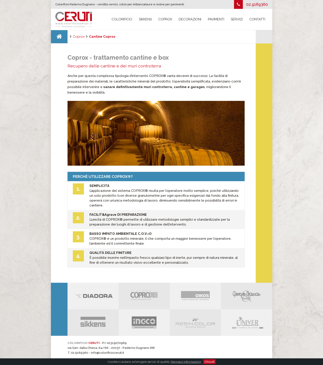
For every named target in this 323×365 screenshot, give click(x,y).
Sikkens (145, 19)
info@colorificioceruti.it (107, 352)
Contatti (257, 19)
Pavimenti (216, 19)
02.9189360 (257, 4)
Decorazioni (190, 19)
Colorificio (122, 19)
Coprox (165, 19)
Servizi (237, 19)
